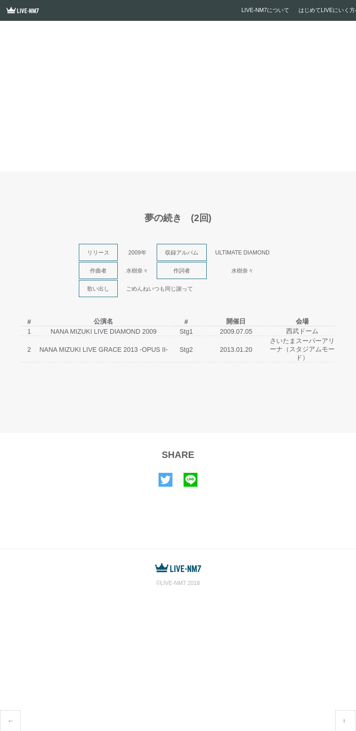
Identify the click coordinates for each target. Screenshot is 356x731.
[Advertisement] (178, 100)
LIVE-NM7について (265, 10)
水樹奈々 (137, 270)
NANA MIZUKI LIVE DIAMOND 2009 (104, 331)
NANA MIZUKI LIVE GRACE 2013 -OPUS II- (103, 349)
